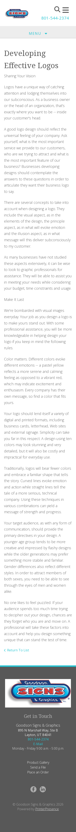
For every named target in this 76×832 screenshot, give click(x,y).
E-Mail (38, 744)
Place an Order (38, 772)
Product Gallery (38, 762)
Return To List (18, 650)
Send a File (38, 767)
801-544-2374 (55, 18)
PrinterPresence (47, 809)
